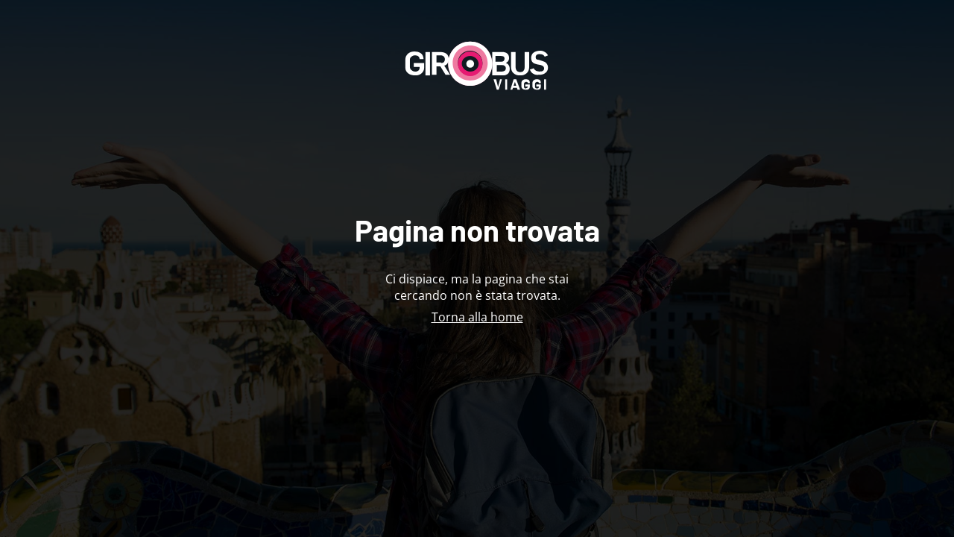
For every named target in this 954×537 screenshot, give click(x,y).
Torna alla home (477, 317)
